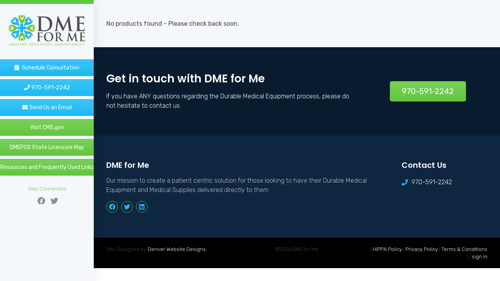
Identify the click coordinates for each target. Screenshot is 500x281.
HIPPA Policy (387, 249)
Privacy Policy (421, 249)
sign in (480, 257)
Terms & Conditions (464, 249)
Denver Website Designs (177, 249)
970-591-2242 (428, 91)
